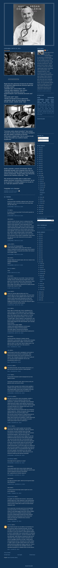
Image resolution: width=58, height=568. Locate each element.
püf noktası (45, 101)
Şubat (41, 201)
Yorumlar (40, 140)
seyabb (9, 291)
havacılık (39, 108)
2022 (40, 151)
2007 (40, 209)
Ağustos (42, 183)
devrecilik (42, 190)
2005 (40, 213)
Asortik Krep (10, 396)
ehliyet (45, 105)
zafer (8, 350)
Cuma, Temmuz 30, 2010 (14, 493)
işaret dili (45, 109)
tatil (43, 105)
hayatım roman (49, 99)
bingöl (38, 104)
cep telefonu (51, 107)
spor (43, 104)
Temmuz (42, 185)
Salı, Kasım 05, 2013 (13, 549)
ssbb (47, 50)
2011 (40, 173)
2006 (40, 211)
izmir (43, 108)
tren (38, 111)
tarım (41, 105)
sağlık (48, 102)
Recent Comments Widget (41, 227)
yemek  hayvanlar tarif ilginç (45, 111)
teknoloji (39, 102)
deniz (38, 105)
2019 (40, 157)
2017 (40, 161)
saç (51, 109)
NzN (8, 210)
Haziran (42, 187)
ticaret (44, 102)
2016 (40, 163)
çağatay (9, 244)
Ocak (41, 203)
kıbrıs (38, 114)
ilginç (38, 101)
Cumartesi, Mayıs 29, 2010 (15, 304)
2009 (40, 205)
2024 (40, 147)
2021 (40, 153)
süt (53, 109)
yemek (46, 107)
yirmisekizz (9, 365)
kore (38, 107)
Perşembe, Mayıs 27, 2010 (15, 265)
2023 (40, 149)
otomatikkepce (10, 458)
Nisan (41, 197)
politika (52, 102)
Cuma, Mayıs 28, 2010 (13, 272)
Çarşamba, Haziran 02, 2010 (15, 393)
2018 (40, 159)
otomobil (41, 107)
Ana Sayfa (19, 554)
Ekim (41, 179)
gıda (42, 109)
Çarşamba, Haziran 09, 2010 (15, 455)
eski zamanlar (45, 97)
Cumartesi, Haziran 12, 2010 (16, 484)
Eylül (41, 181)
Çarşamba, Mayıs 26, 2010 (15, 206)
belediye (52, 104)
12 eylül (48, 104)
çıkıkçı (41, 194)
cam (53, 108)
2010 (40, 175)
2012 (40, 171)
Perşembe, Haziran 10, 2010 (15, 462)
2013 (40, 169)
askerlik (46, 108)
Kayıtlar (40, 138)
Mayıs (41, 189)
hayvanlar (52, 105)
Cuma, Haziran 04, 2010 (14, 422)
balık (50, 108)
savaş (15, 192)
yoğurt (53, 111)
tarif (41, 104)
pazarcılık (49, 109)
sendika (40, 114)
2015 (40, 165)
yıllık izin (39, 112)
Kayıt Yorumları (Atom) (13, 557)
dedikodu (39, 109)
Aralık (41, 177)
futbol (48, 105)
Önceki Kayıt (32, 554)
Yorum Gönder (7, 552)
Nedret (8, 308)
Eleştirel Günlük (10, 496)
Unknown (9, 426)
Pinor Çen (9, 268)
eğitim (52, 101)
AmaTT (9, 374)
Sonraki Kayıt (7, 554)
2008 (40, 207)
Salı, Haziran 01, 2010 (14, 346)
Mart (41, 199)
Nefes (12, 188)
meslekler (11, 192)
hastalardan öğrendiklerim (29, 7)
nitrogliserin (42, 192)
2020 (40, 155)
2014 (40, 167)
